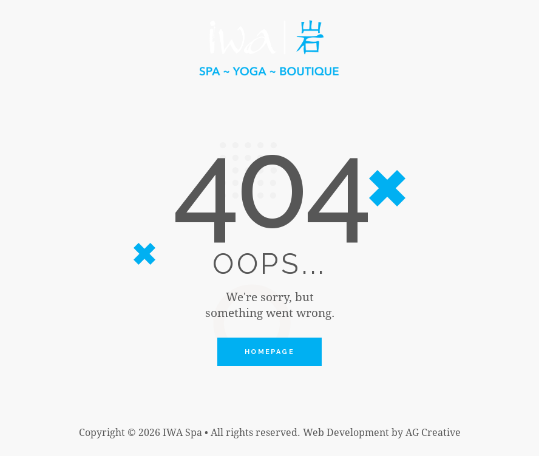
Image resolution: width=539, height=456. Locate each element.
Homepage (269, 352)
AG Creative (433, 433)
